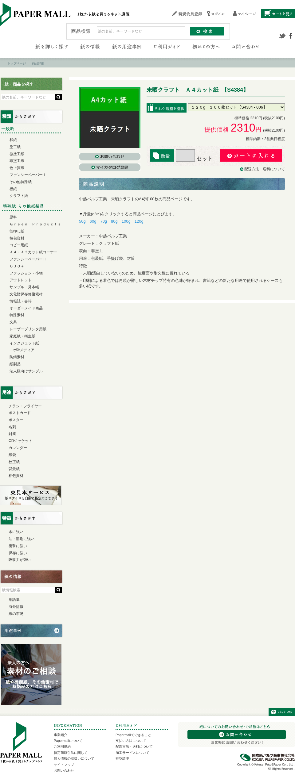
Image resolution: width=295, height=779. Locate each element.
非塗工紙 (17, 161)
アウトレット (21, 280)
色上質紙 (17, 168)
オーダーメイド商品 (26, 308)
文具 (13, 322)
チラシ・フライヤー (25, 406)
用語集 (14, 599)
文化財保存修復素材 (26, 294)
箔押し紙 (17, 231)
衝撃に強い (18, 546)
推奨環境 (122, 758)
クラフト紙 (19, 196)
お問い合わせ (64, 770)
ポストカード (20, 413)
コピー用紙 (19, 245)
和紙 (13, 140)
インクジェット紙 (24, 343)
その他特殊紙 (21, 182)
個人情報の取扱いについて (74, 758)
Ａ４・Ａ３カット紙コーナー (33, 252)
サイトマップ (64, 764)
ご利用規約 (62, 746)
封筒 (12, 434)
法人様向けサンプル (26, 371)
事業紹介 (60, 735)
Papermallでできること (133, 735)
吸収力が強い (20, 560)
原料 (13, 217)
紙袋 (12, 455)
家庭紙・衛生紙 (22, 336)
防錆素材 (17, 357)
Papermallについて (68, 741)
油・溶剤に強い (21, 539)
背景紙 (14, 469)
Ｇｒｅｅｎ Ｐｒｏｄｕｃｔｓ (35, 224)
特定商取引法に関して (71, 752)
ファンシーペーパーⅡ (28, 259)
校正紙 (14, 462)
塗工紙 (15, 147)
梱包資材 (17, 238)
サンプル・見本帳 (24, 287)
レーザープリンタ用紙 (28, 329)
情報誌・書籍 (21, 301)
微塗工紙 (17, 154)
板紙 (13, 189)
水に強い (16, 532)
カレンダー (18, 448)
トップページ (16, 63)
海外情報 (16, 606)
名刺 (12, 427)
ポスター (16, 420)
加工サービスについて (132, 752)
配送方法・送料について (264, 169)
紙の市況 (16, 614)
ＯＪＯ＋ (17, 266)
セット (194, 158)
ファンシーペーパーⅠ (28, 175)
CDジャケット (20, 441)
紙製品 (15, 364)
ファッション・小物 (26, 273)
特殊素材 (17, 315)
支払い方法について (131, 741)
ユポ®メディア (22, 350)
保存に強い (18, 553)
